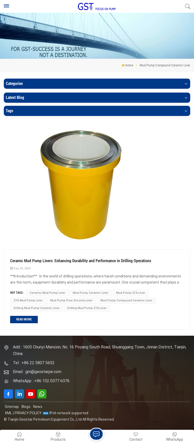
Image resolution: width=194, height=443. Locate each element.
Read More (24, 319)
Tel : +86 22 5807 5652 (34, 362)
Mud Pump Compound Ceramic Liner (126, 300)
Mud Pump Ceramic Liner (90, 292)
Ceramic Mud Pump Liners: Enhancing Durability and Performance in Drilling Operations (80, 260)
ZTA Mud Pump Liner (28, 300)
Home (127, 65)
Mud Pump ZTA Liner (130, 292)
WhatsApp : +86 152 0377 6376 (41, 380)
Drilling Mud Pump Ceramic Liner (37, 308)
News (37, 407)
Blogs (26, 407)
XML (8, 413)
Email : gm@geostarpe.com (37, 371)
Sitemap (12, 407)
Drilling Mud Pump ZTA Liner (87, 308)
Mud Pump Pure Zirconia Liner (71, 300)
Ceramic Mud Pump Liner (47, 292)
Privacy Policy (28, 413)
